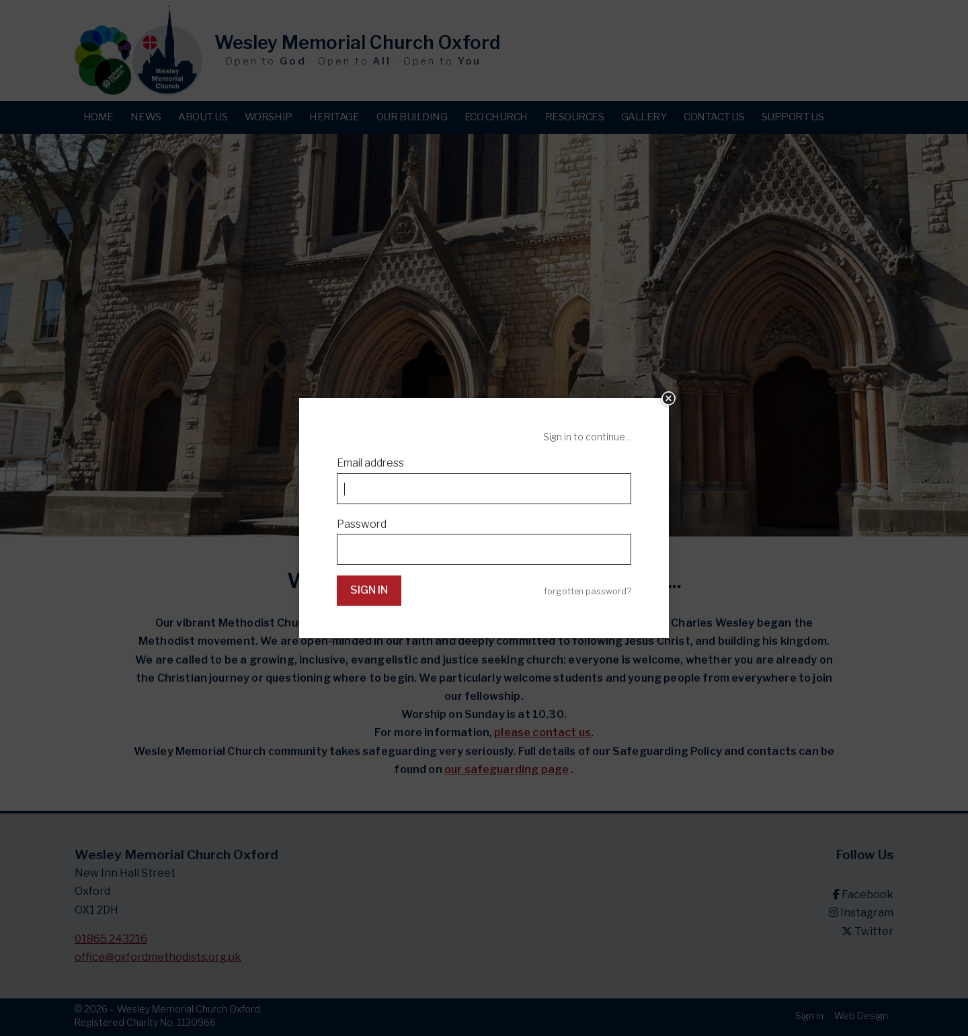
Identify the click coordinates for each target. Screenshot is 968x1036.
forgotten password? (587, 591)
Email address (370, 462)
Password (362, 524)
